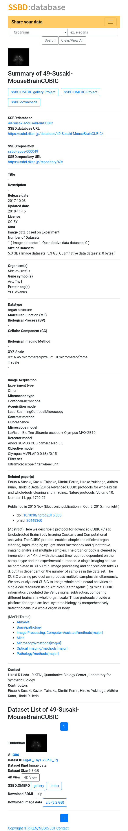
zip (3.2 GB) (55, 802)
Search (50, 40)
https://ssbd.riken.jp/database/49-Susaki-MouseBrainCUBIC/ (55, 134)
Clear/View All (72, 40)
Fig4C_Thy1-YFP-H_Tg (40, 760)
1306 (15, 755)
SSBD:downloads (24, 102)
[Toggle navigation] (110, 22)
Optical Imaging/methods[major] (42, 648)
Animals (23, 622)
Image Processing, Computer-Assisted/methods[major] (60, 633)
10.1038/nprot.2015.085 (42, 515)
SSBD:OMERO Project (80, 92)
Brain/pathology (29, 627)
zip (40, 794)
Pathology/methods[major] (38, 654)
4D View (30, 777)
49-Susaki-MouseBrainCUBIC (30, 123)
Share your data (26, 22)
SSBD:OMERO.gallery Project (33, 92)
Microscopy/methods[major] (39, 643)
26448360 (34, 520)
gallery (39, 786)
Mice (20, 638)
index (55, 786)
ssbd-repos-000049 (23, 151)
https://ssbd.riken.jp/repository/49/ (35, 162)
